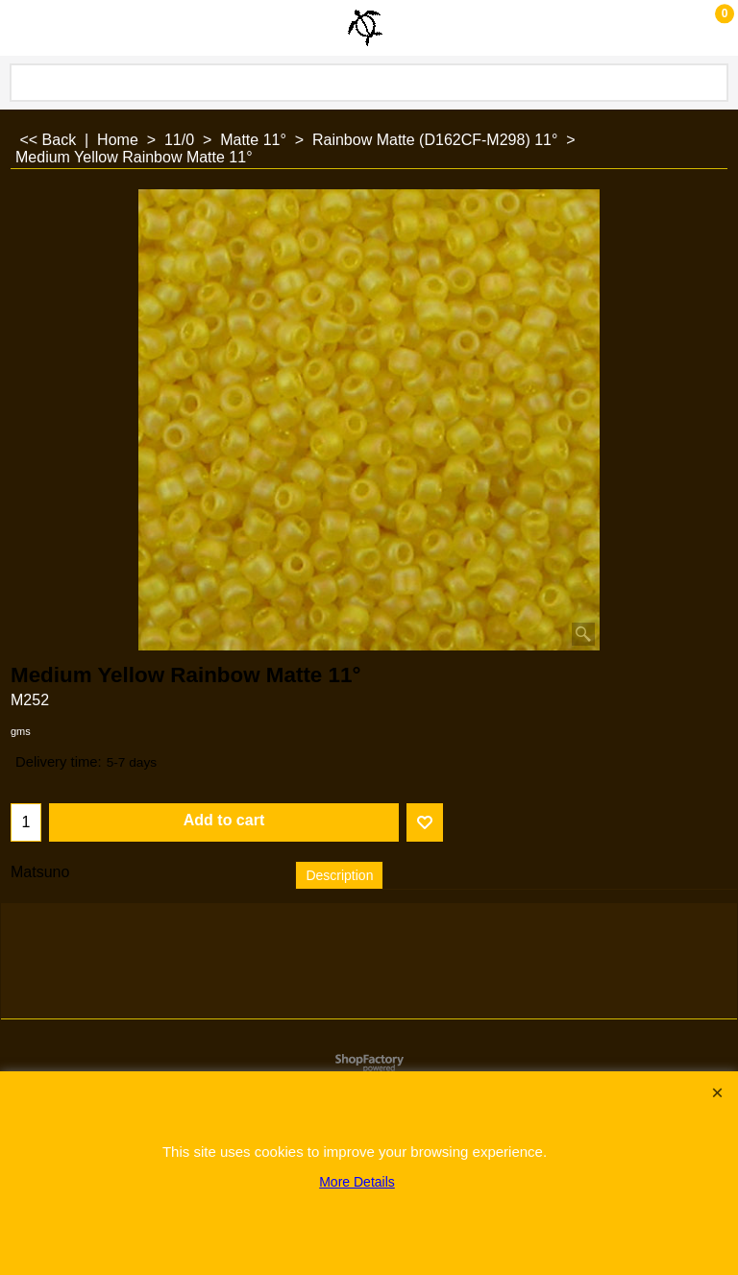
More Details (357, 1181)
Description (339, 875)
